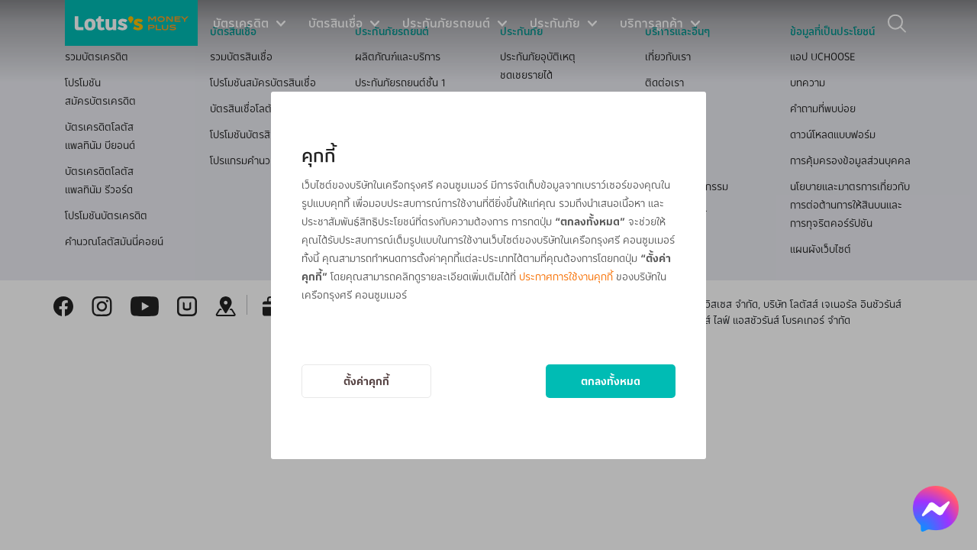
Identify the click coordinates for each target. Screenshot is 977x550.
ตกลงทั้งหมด (610, 381)
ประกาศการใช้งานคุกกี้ (566, 276)
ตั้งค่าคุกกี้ (366, 381)
